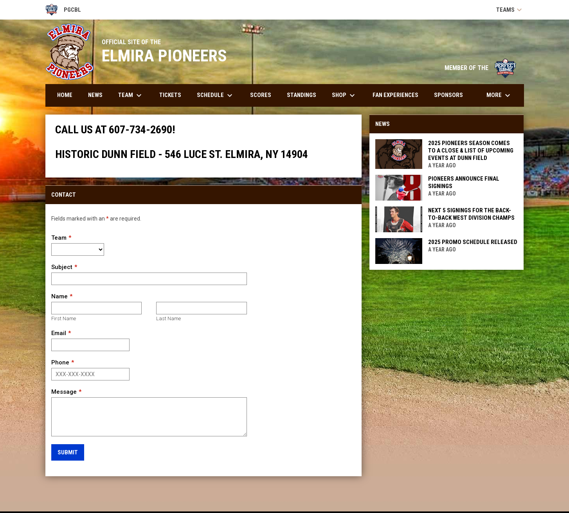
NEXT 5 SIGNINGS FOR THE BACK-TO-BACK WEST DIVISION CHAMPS (471, 214)
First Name (63, 318)
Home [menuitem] (64, 95)
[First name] (96, 308)
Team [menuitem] (131, 95)
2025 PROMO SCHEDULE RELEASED (472, 242)
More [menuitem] (499, 95)
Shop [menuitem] (344, 95)
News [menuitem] (95, 95)
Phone (60, 362)
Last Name (168, 318)
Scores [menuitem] (260, 95)
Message (64, 391)
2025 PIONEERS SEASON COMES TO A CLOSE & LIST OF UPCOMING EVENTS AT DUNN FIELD (470, 150)
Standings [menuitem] (301, 95)
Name (59, 296)
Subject (61, 267)
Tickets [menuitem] (170, 95)
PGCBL (63, 10)
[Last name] (201, 308)
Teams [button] (510, 9)
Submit (68, 452)
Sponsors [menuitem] (448, 95)
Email (58, 333)
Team (59, 237)
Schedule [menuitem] (215, 95)
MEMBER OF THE (480, 68)
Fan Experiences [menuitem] (395, 95)
